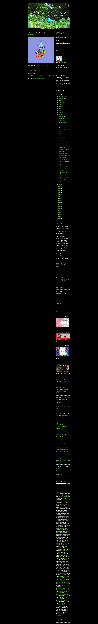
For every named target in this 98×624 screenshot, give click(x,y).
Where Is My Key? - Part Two (63, 558)
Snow (60, 125)
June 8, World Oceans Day (62, 451)
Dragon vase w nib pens (64, 149)
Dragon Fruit (61, 143)
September (61, 102)
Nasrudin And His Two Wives (63, 543)
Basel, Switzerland (60, 430)
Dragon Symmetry (63, 153)
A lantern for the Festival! (64, 129)
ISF (57, 470)
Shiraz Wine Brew (65, 504)
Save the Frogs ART (60, 436)
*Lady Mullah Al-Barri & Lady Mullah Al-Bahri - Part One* (63, 578)
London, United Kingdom (61, 426)
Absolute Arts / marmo (61, 293)
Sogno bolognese (62, 175)
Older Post (51, 75)
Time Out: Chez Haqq (61, 525)
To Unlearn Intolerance (61, 408)
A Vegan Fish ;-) (33, 34)
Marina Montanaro (61, 62)
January (60, 184)
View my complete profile (62, 71)
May (60, 110)
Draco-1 (60, 135)
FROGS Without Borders (49, 6)
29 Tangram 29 (62, 118)
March (60, 114)
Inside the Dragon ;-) (63, 141)
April (60, 112)
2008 (59, 216)
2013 (59, 206)
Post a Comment (31, 73)
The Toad (58, 392)
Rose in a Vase (62, 151)
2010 (59, 212)
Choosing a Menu (62, 157)
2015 (59, 202)
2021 (59, 190)
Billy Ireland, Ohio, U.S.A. (61, 423)
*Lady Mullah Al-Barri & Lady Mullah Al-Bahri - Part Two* (62, 582)
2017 (59, 198)
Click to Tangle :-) (60, 287)
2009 (59, 214)
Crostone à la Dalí (63, 166)
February (61, 116)
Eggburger (61, 164)
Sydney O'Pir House (60, 461)
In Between (62, 555)
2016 (59, 200)
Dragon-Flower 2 (62, 137)
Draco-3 (60, 131)
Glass (60, 127)
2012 (59, 208)
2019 (59, 194)
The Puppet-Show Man (61, 391)
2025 (59, 92)
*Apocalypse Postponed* (61, 604)
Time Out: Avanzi (63, 528)
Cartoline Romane (64, 535)
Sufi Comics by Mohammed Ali (63, 415)
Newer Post (30, 75)
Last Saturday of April (61, 443)
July (60, 106)
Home (41, 75)
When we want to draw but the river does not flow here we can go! (62, 381)
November (61, 98)
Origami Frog (59, 476)
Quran (57, 311)
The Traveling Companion (62, 389)
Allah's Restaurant (65, 496)
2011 (59, 210)
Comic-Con (58, 303)
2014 (59, 204)
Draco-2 (60, 133)
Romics (57, 301)
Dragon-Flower (62, 139)
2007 (59, 218)
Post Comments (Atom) (39, 78)
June (60, 108)
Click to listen (59, 273)
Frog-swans (63, 399)
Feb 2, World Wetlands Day (62, 449)
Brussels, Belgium (60, 428)
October (60, 100)
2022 (59, 188)
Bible (57, 310)
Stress (67, 514)
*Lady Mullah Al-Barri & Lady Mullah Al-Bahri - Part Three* (63, 588)
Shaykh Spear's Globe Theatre (63, 460)
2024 (59, 94)
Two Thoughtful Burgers (64, 179)
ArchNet (58, 468)
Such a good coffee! (63, 181)
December (61, 96)
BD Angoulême (59, 300)
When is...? (58, 266)
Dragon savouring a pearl (64, 155)
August (60, 104)
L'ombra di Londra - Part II (62, 511)
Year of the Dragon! (63, 159)
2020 (59, 192)
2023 (59, 186)
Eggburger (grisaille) (63, 177)
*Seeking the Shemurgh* (61, 573)
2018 (59, 196)
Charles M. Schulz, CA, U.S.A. (63, 424)
